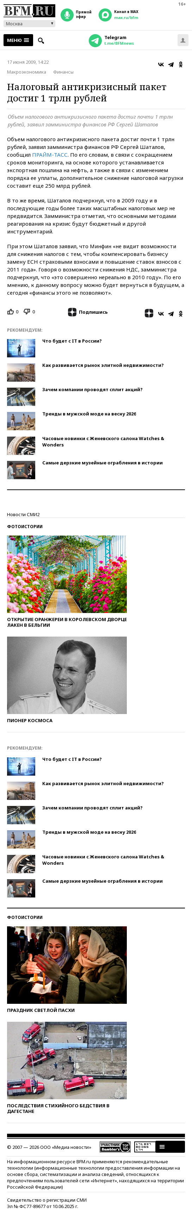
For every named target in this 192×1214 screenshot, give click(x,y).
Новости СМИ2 (23, 514)
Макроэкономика (26, 72)
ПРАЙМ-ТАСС (50, 154)
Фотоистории (25, 527)
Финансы (63, 72)
